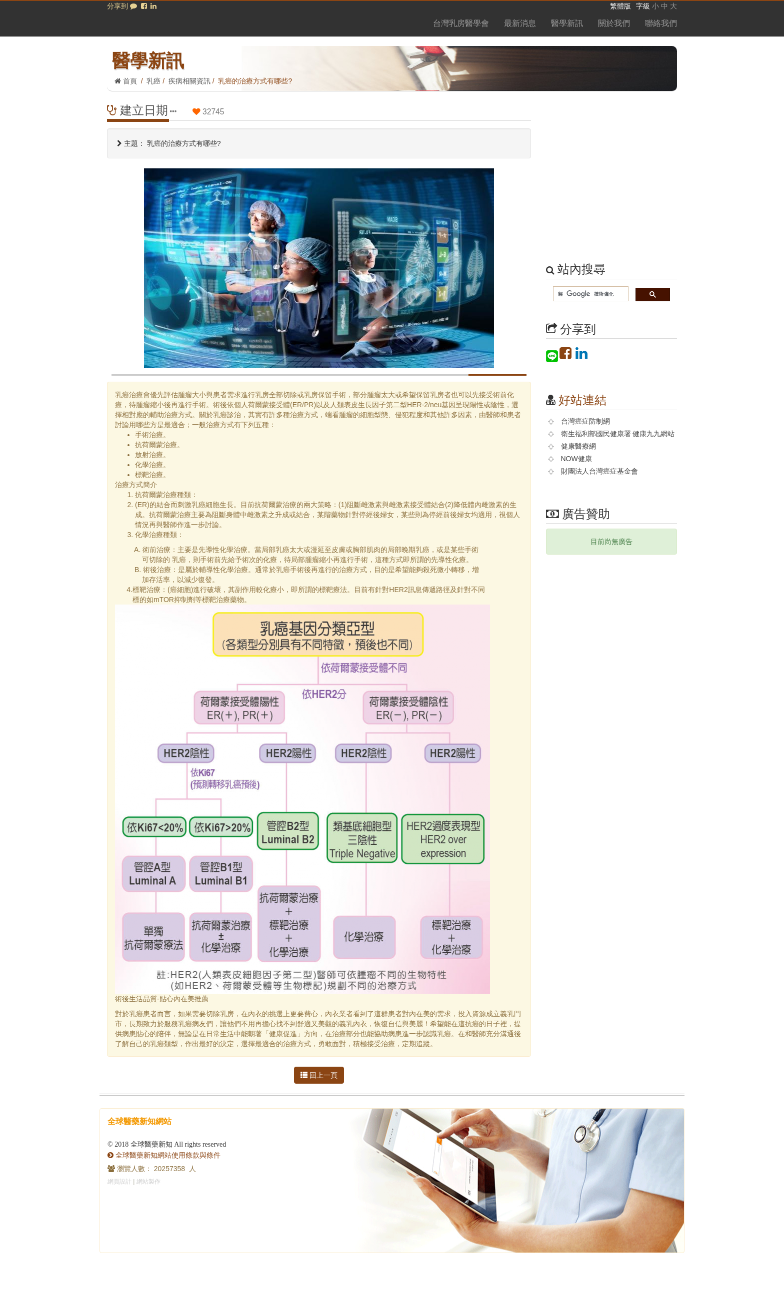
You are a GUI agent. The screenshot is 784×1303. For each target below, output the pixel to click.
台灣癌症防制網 (585, 421)
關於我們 (614, 23)
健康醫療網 (578, 446)
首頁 (125, 81)
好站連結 (582, 400)
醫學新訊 (567, 23)
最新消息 (520, 23)
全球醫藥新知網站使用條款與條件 (164, 1155)
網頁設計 (120, 1181)
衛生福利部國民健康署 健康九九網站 (618, 434)
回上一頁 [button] (319, 1075)
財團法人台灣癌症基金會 (599, 471)
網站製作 (148, 1181)
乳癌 (153, 81)
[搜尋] (590, 294)
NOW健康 (576, 459)
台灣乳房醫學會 (461, 23)
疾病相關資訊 (189, 81)
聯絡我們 (661, 23)
